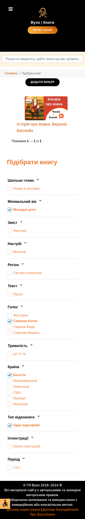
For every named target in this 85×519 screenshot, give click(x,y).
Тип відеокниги (24, 417)
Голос (16, 307)
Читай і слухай (42, 30)
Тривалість (20, 346)
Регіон (16, 265)
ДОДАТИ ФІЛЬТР (43, 82)
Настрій (17, 244)
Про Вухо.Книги (42, 514)
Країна (16, 367)
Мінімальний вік (25, 202)
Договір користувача (23, 509)
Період (17, 459)
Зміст (15, 223)
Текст (15, 286)
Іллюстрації (21, 438)
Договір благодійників (60, 509)
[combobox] (42, 59)
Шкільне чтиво (24, 181)
